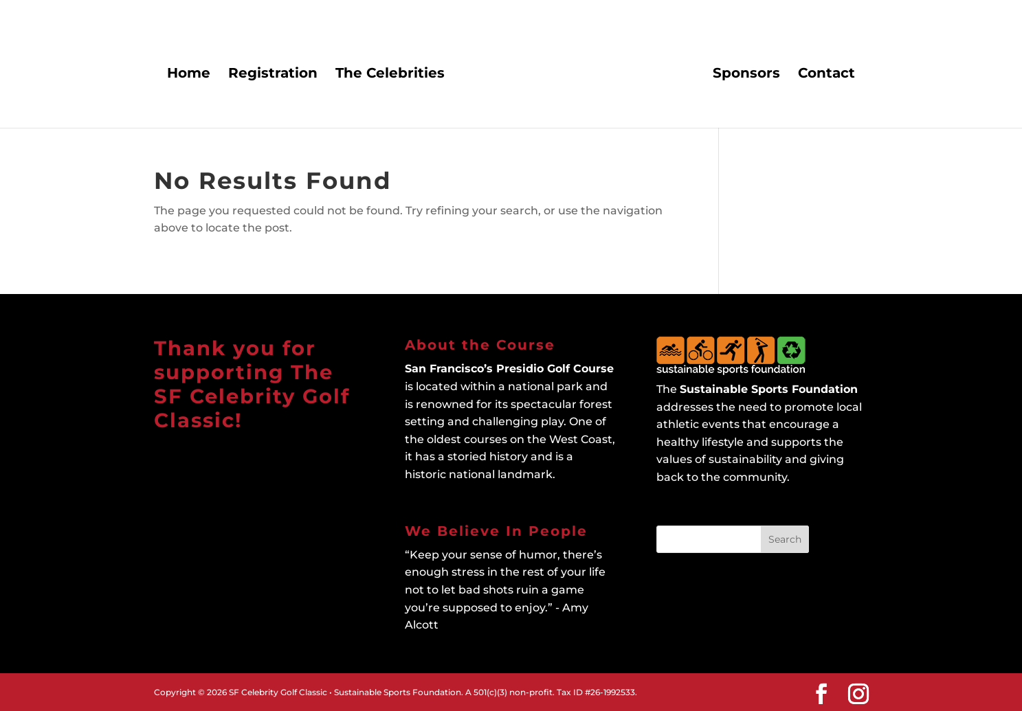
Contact (825, 74)
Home (189, 74)
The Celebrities (390, 74)
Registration (273, 74)
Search (784, 539)
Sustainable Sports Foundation (769, 389)
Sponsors (745, 74)
